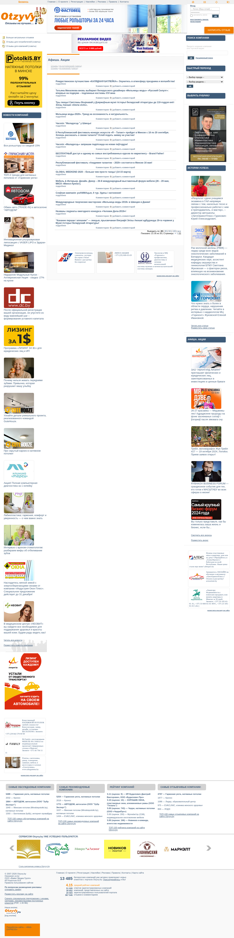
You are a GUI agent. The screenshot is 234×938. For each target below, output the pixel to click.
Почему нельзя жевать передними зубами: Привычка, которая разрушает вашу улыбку (23, 383)
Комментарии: (102, 86)
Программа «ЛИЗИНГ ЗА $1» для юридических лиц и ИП (23, 349)
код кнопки (10, 915)
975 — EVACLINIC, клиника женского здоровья (180, 805)
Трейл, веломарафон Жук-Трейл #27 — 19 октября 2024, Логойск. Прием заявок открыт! (209, 451)
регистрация (195, 21)
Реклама (102, 2)
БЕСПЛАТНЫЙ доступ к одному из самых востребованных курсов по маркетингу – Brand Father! (110, 153)
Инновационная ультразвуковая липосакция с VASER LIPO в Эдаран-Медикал (25, 242)
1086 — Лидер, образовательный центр (177, 801)
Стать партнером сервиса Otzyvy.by (34, 866)
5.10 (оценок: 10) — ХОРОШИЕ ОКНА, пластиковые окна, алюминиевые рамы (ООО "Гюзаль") (130, 803)
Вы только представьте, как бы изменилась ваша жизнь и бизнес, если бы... (208, 524)
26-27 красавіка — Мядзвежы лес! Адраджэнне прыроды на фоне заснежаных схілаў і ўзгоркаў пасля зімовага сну (208, 415)
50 (170, 231)
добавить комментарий (124, 86)
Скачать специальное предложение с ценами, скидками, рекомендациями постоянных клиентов (27, 900)
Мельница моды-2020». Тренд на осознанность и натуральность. (92, 114)
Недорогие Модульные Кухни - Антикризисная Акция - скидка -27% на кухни (24, 277)
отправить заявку (13, 889)
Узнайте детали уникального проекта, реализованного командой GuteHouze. (25, 418)
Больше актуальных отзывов (20, 37)
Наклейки (90, 2)
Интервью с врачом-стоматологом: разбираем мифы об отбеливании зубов (23, 550)
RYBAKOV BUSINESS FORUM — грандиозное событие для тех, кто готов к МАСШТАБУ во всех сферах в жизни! (210, 488)
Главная (52, 2)
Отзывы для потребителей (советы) (23, 42)
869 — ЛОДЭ (164, 809)
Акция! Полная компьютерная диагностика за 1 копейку (20, 484)
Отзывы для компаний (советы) (21, 46)
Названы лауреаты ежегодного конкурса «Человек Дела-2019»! (91, 211)
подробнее (61, 84)
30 (166, 231)
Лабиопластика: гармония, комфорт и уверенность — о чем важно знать (25, 517)
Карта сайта (138, 873)
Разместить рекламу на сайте (19, 894)
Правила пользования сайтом (19, 883)
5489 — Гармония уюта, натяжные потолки (27, 794)
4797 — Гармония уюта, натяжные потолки (179, 794)
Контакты (124, 2)
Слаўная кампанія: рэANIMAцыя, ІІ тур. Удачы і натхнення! (88, 193)
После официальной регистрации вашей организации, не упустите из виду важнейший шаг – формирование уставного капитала (24, 314)
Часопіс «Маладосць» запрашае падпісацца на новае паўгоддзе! (92, 144)
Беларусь (23, 2)
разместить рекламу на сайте (32, 775)
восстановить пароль (199, 19)
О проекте (63, 2)
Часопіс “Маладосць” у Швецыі (73, 123)
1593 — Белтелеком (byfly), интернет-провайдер (29, 813)
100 (174, 231)
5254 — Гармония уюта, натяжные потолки (78, 797)
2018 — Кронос (63, 800)
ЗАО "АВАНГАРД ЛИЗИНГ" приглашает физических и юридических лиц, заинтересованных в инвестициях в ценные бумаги (208, 375)
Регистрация (77, 2)
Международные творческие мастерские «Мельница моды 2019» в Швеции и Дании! (103, 202)
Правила (113, 2)
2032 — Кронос (13, 798)
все (179, 231)
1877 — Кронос (165, 798)
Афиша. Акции (59, 59)
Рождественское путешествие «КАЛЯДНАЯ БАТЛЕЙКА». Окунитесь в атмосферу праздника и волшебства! (115, 81)
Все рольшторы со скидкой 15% (22, 145)
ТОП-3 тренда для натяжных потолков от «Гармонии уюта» (21, 176)
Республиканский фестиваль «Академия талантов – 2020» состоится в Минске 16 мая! (104, 162)
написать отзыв (219, 30)
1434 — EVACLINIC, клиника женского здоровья (79, 816)
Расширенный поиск (204, 58)
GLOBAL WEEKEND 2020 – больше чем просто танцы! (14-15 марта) (93, 172)
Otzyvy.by (21, 874)
